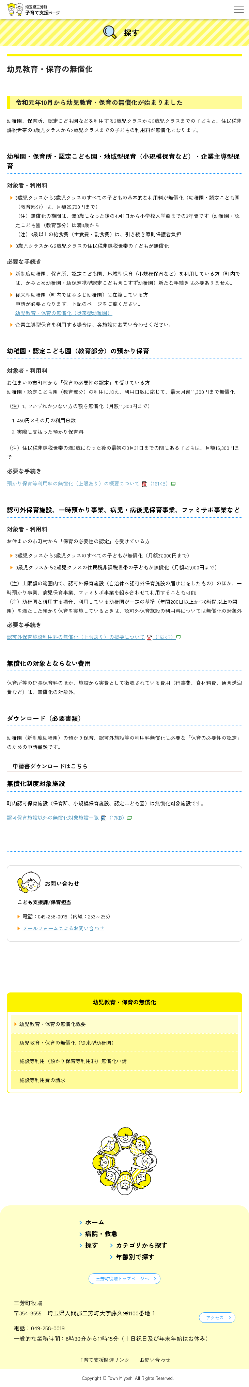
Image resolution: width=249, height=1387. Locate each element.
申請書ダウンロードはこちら (50, 766)
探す (91, 1245)
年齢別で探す (135, 1257)
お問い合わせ (155, 1359)
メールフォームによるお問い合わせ (63, 928)
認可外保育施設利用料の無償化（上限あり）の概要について (94, 636)
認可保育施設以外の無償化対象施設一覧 (69, 817)
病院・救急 (101, 1233)
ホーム (95, 1222)
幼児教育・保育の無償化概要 (52, 1023)
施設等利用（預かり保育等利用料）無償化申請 (73, 1060)
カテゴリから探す (142, 1245)
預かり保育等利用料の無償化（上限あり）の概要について (91, 483)
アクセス (215, 1317)
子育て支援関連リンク (103, 1359)
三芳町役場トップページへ (122, 1278)
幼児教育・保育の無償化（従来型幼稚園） (63, 312)
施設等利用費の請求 (42, 1079)
